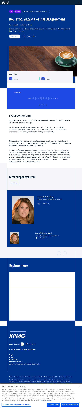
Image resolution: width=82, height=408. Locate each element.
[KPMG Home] (5, 2)
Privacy (11, 357)
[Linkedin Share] (22, 344)
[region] (41, 395)
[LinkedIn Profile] (36, 238)
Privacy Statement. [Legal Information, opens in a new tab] (46, 401)
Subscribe (31, 344)
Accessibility (13, 359)
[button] (79, 2)
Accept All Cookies (53, 404)
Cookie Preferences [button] (15, 362)
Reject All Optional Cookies (70, 404)
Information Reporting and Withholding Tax (36, 11)
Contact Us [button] (14, 183)
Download (15, 36)
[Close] (79, 386)
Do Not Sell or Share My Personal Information (24, 364)
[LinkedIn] (24, 36)
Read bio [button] (45, 203)
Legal (11, 355)
